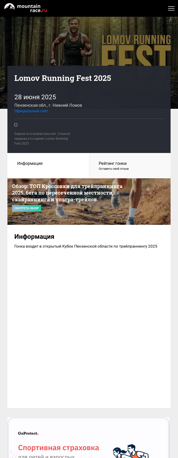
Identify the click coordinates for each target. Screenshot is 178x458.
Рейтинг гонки (130, 166)
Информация (30, 163)
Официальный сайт (31, 111)
